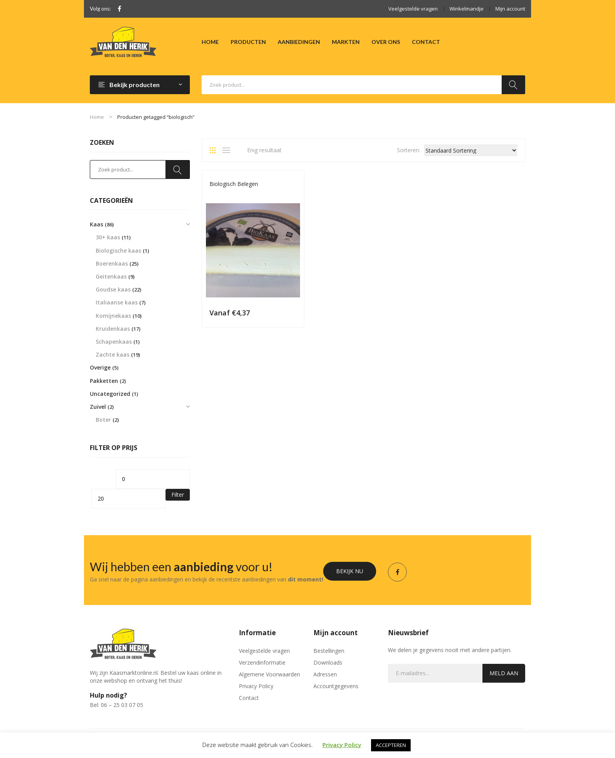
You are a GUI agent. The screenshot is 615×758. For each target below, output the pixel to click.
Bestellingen (328, 650)
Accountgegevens (335, 686)
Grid (215, 150)
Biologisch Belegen (233, 184)
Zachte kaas (112, 354)
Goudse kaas (113, 289)
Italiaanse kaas (117, 302)
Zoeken (513, 84)
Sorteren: (408, 150)
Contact (249, 698)
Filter (177, 494)
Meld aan (503, 673)
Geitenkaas (111, 276)
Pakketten (104, 380)
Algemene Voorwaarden (269, 674)
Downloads (327, 662)
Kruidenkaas (113, 328)
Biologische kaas (118, 250)
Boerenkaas (112, 263)
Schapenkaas (114, 341)
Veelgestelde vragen (413, 8)
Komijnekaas (113, 315)
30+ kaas (108, 237)
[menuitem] (210, 42)
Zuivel (98, 406)
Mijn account (510, 8)
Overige (100, 367)
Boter (103, 419)
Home (97, 116)
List (228, 150)
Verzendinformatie (262, 662)
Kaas (96, 224)
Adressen (325, 674)
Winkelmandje (466, 8)
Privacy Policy (256, 686)
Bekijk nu (349, 571)
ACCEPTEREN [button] (391, 745)
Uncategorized (110, 393)
